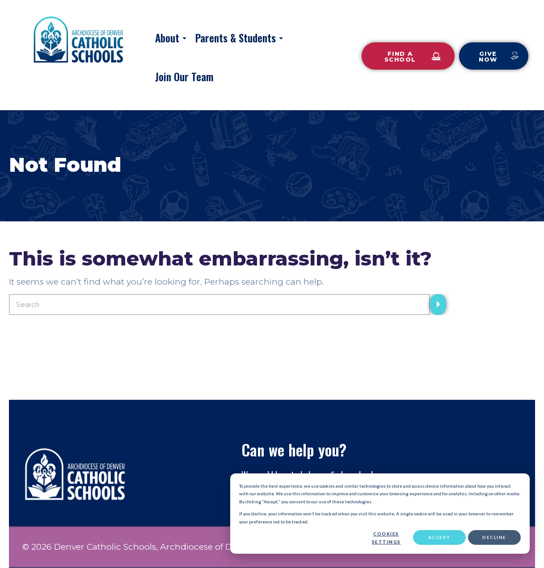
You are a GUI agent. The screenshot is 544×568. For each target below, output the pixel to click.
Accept (439, 537)
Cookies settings (386, 537)
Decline (494, 537)
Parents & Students (235, 38)
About (167, 38)
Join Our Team (184, 76)
